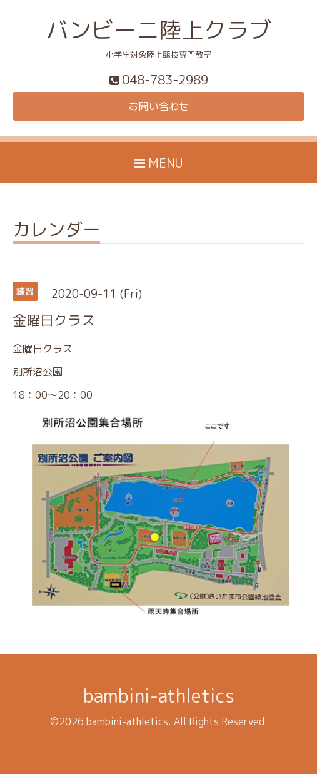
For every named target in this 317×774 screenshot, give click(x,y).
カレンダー (56, 231)
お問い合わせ (159, 106)
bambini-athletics (158, 696)
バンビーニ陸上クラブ (158, 30)
